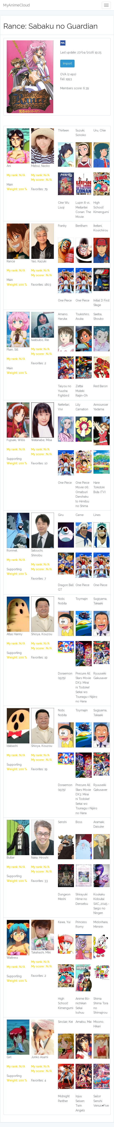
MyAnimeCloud (16, 5)
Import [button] (67, 63)
